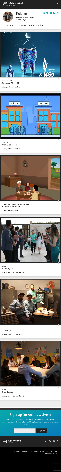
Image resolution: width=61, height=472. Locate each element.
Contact (36, 451)
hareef (4, 266)
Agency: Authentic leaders (11, 87)
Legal (55, 451)
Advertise (49, 451)
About (42, 451)
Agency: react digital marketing (13, 272)
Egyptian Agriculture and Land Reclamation (17, 204)
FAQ (30, 451)
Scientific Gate (7, 81)
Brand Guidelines (51, 453)
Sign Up (42, 431)
